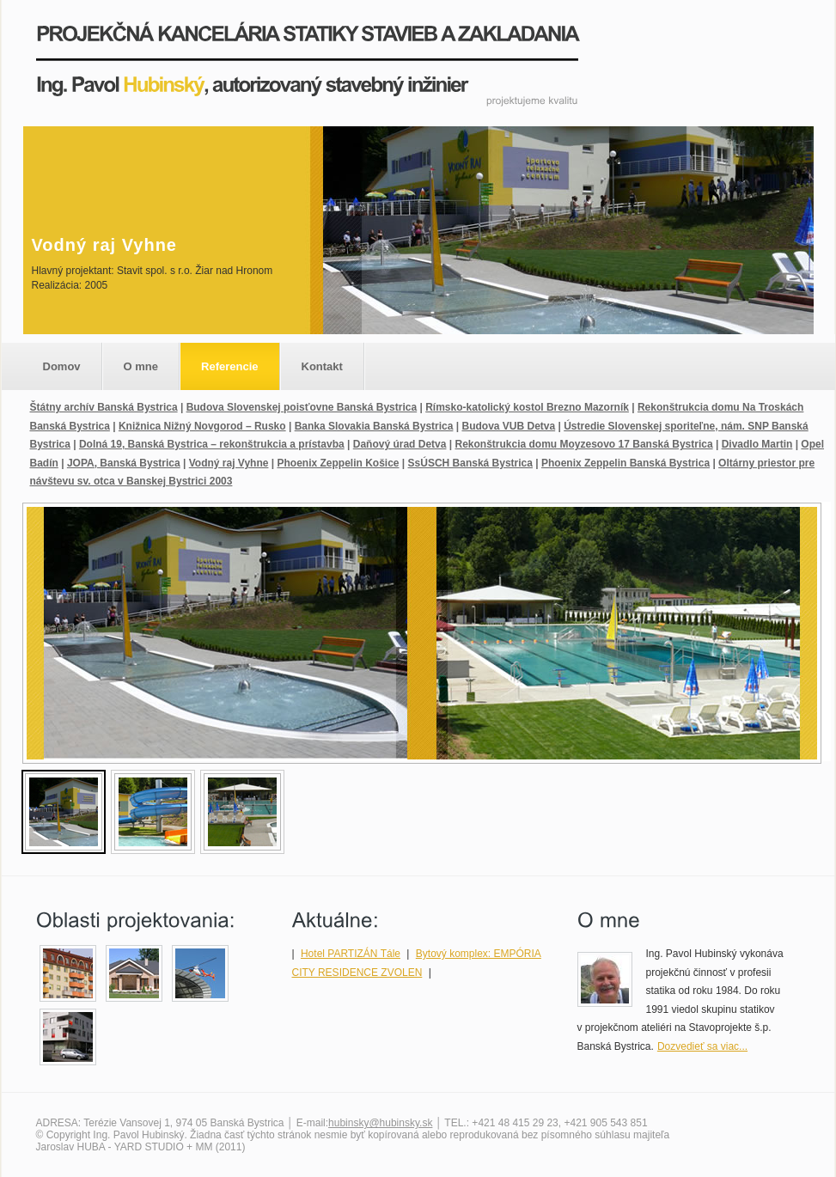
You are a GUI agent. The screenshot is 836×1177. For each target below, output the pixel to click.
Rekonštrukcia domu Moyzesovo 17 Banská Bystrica (583, 444)
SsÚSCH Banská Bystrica (470, 463)
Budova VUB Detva (508, 426)
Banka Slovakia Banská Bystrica (374, 426)
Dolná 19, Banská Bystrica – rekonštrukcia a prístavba (212, 444)
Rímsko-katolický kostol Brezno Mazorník (527, 407)
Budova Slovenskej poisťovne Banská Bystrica (302, 407)
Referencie (229, 366)
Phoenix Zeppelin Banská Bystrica (625, 463)
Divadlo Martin (757, 444)
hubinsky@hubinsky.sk (380, 1123)
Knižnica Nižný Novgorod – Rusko (202, 426)
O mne (141, 366)
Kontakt (322, 366)
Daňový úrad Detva (400, 444)
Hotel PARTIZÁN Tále (350, 954)
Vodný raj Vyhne (229, 463)
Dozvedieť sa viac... (702, 1046)
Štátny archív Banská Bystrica (104, 407)
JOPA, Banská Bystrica (123, 463)
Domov (62, 366)
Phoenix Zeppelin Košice (338, 463)
